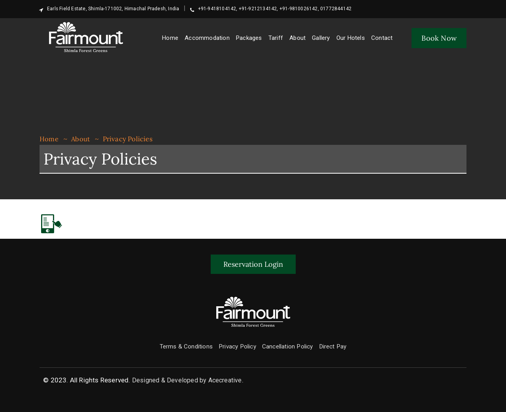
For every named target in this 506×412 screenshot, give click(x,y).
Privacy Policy (236, 346)
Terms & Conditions (179, 346)
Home (49, 139)
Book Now (439, 38)
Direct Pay (342, 346)
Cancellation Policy (292, 346)
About (81, 139)
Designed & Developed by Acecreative (187, 380)
